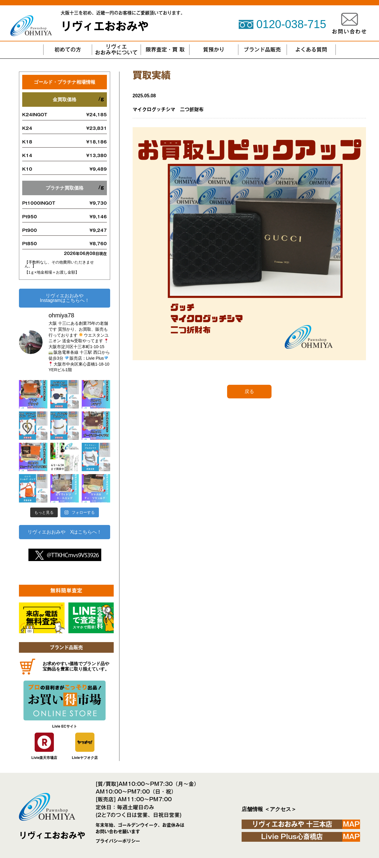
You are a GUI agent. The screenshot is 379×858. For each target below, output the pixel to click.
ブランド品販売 (262, 49)
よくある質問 (311, 49)
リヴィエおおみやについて (116, 49)
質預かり (213, 49)
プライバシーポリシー (118, 841)
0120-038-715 (291, 24)
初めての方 (67, 49)
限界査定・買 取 (165, 49)
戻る (249, 391)
